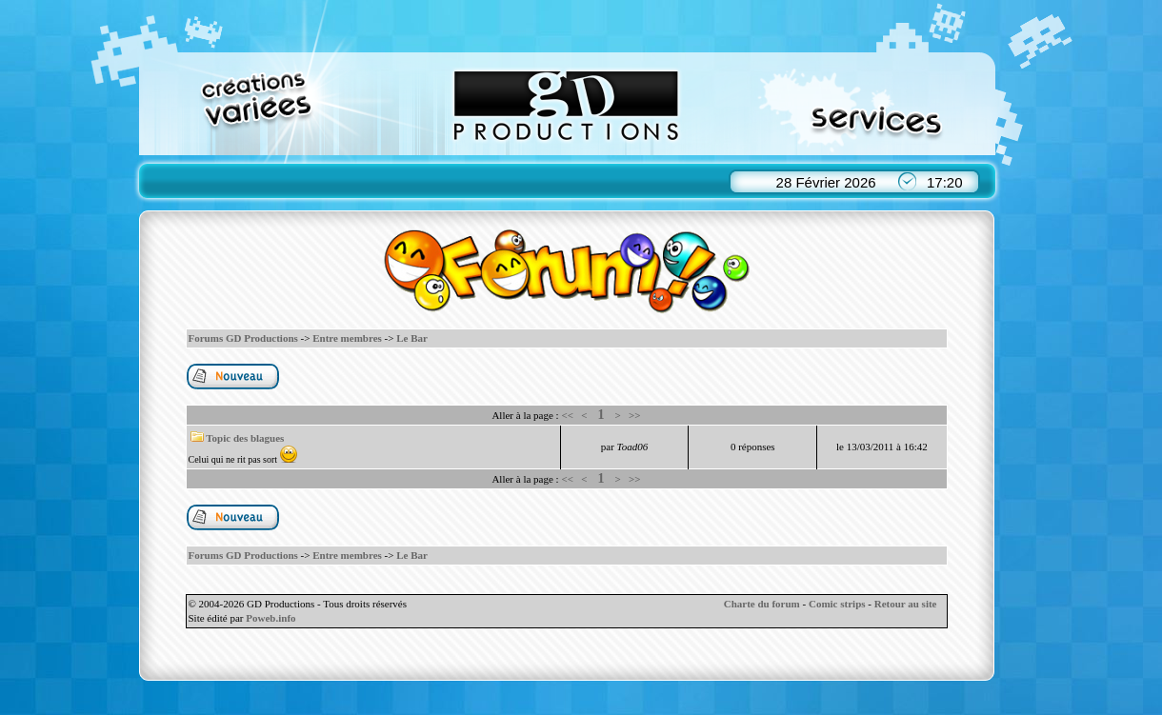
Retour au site (905, 603)
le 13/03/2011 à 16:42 (882, 446)
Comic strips (837, 603)
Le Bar (412, 338)
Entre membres (347, 338)
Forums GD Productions (243, 338)
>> (635, 415)
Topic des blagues (245, 438)
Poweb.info (270, 618)
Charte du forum (762, 603)
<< (567, 415)
